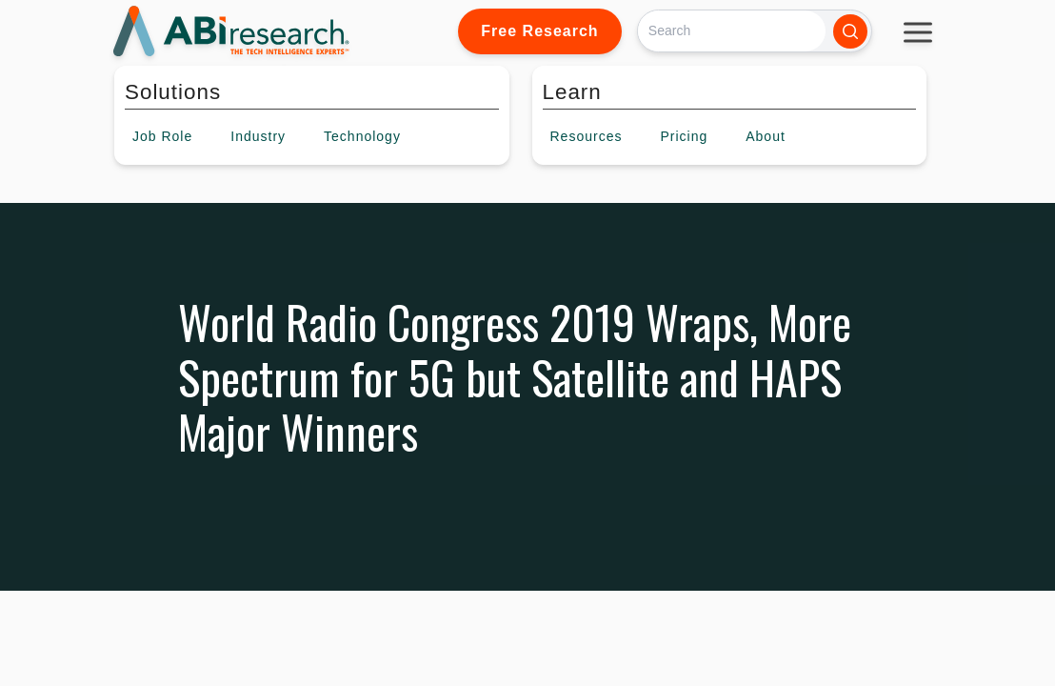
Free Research (539, 31)
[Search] (732, 30)
